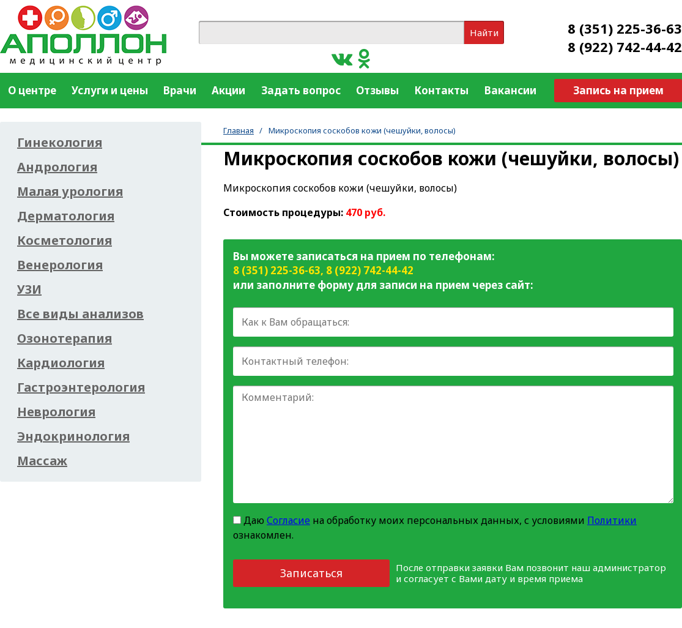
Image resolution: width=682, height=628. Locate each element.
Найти (484, 32)
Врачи (179, 90)
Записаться (311, 573)
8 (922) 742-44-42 (625, 46)
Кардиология (61, 363)
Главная (238, 130)
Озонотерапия (64, 338)
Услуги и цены (110, 90)
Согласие (288, 520)
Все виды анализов (80, 314)
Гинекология (59, 142)
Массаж (42, 461)
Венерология (60, 265)
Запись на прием (618, 90)
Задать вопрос (301, 90)
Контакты (441, 90)
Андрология (57, 167)
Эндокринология (73, 436)
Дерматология (65, 216)
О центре (32, 90)
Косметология (64, 240)
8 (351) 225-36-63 (625, 28)
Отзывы (377, 90)
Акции (228, 90)
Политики (612, 520)
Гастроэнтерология (81, 387)
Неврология (56, 412)
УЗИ (29, 289)
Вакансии (510, 90)
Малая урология (70, 191)
